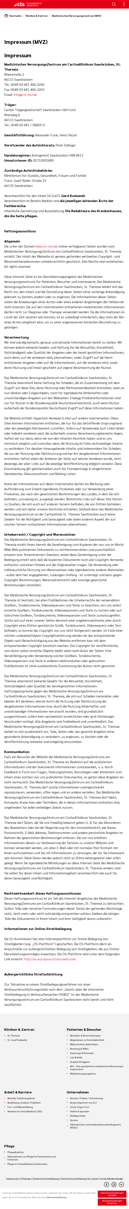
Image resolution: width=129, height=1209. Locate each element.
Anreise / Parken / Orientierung (86, 1098)
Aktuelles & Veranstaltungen (85, 1035)
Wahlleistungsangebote (83, 1073)
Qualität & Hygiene (80, 1061)
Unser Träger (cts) (79, 1106)
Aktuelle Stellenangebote (21, 1098)
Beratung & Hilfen (79, 1048)
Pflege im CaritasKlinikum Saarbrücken (27, 1163)
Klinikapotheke (78, 1115)
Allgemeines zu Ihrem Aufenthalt (87, 1039)
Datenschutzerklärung (46, 1178)
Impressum (13, 1178)
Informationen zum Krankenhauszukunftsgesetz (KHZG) (95, 1126)
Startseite (15, 15)
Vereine (74, 1120)
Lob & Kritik (76, 1057)
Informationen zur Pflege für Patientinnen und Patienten (31, 1158)
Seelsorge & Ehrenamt (82, 1052)
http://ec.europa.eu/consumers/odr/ (50, 959)
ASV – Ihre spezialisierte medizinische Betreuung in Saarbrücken (97, 1068)
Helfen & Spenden (79, 1111)
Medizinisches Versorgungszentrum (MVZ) (76, 15)
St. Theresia (13, 1035)
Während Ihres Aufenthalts (84, 1044)
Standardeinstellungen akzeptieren (112, 1202)
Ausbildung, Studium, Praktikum (24, 1102)
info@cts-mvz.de (25, 94)
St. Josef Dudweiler (17, 1039)
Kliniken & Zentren (37, 15)
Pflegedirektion (15, 1152)
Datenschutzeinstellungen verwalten (112, 1194)
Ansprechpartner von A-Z (83, 1102)
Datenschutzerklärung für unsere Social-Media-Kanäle (92, 1178)
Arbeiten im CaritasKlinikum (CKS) (24, 1111)
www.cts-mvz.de (46, 246)
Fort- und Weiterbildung (20, 1106)
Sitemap (26, 1178)
